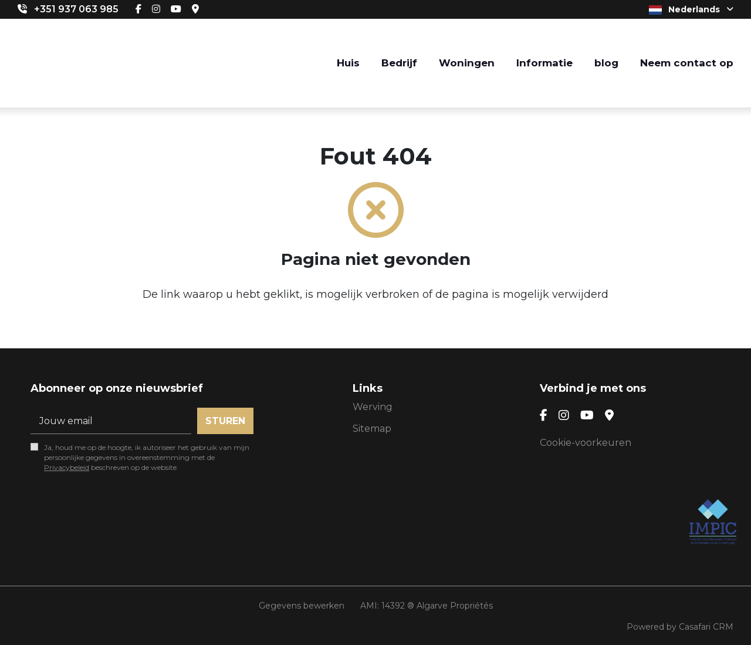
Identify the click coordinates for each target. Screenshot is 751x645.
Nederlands (691, 9)
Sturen (225, 420)
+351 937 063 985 (76, 9)
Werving (373, 406)
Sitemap (372, 428)
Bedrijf (399, 63)
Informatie (544, 63)
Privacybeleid (66, 467)
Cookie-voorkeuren (585, 442)
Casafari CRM (706, 627)
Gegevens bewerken (301, 605)
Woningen (467, 63)
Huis (348, 63)
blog (606, 63)
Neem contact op (686, 63)
